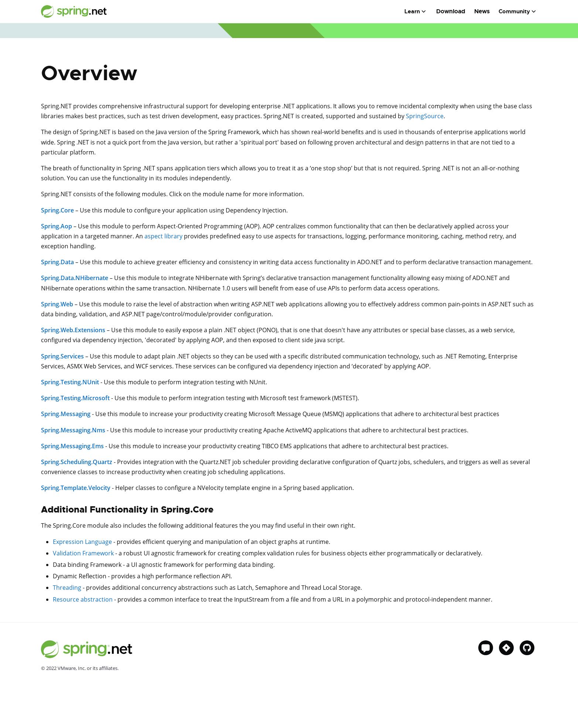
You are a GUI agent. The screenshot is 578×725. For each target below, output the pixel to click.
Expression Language (82, 542)
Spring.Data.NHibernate (74, 278)
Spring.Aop (56, 226)
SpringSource (425, 116)
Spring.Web (57, 304)
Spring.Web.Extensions (73, 330)
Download (450, 11)
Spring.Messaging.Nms (73, 430)
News (482, 11)
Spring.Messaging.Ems (72, 446)
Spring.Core (57, 210)
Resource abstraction (83, 599)
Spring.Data (57, 262)
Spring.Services (62, 356)
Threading (67, 587)
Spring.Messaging (65, 414)
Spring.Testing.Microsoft (75, 398)
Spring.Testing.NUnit (70, 382)
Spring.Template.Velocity (75, 488)
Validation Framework (83, 553)
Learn (412, 11)
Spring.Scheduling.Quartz (76, 462)
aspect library (163, 236)
